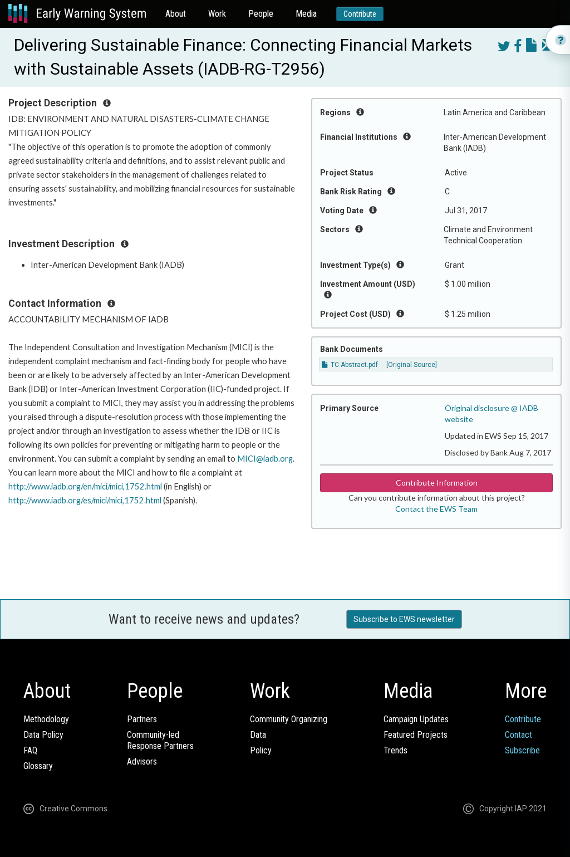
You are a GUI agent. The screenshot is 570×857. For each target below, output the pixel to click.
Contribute (359, 13)
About (175, 13)
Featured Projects (416, 734)
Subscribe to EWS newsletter (404, 619)
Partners (142, 719)
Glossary (38, 766)
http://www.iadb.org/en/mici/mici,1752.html (85, 486)
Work (217, 13)
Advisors (142, 761)
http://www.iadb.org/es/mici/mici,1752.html (84, 500)
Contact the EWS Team (436, 508)
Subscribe (522, 750)
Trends (395, 750)
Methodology (46, 719)
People (260, 13)
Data (258, 734)
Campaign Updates (416, 719)
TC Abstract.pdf (350, 365)
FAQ (30, 750)
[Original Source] (411, 365)
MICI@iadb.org (265, 458)
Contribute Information (437, 482)
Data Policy (43, 734)
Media (306, 13)
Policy (261, 750)
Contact (518, 734)
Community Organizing (288, 719)
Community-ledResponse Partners (160, 740)
